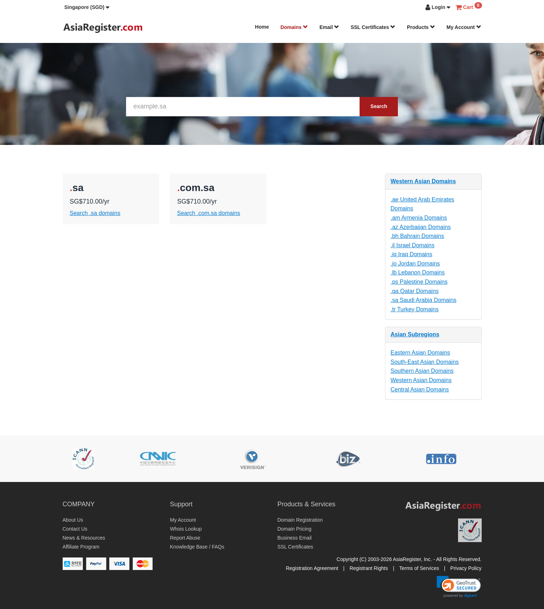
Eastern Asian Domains (420, 353)
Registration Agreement (312, 568)
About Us (73, 520)
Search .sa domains (95, 213)
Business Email (295, 538)
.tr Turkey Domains (415, 309)
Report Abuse (185, 538)
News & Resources (84, 538)
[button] (87, 7)
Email (329, 27)
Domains (294, 27)
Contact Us (75, 529)
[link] (459, 586)
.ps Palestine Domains (419, 282)
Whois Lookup (186, 529)
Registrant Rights (369, 568)
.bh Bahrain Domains (417, 236)
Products (421, 27)
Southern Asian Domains (422, 371)
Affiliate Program (81, 547)
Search (378, 106)
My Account (464, 27)
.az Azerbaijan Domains (421, 227)
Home (262, 27)
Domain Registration (300, 520)
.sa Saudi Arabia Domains (424, 300)
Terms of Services (419, 568)
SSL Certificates (373, 27)
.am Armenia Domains (419, 218)
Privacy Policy (465, 568)
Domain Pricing (295, 529)
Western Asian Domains (423, 181)
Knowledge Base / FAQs (197, 547)
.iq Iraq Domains (412, 254)
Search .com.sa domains (208, 213)
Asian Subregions (415, 334)
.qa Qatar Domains (415, 291)
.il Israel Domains (413, 245)
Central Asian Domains (420, 389)
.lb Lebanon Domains (418, 272)
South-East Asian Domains (425, 362)
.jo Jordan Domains (415, 263)
